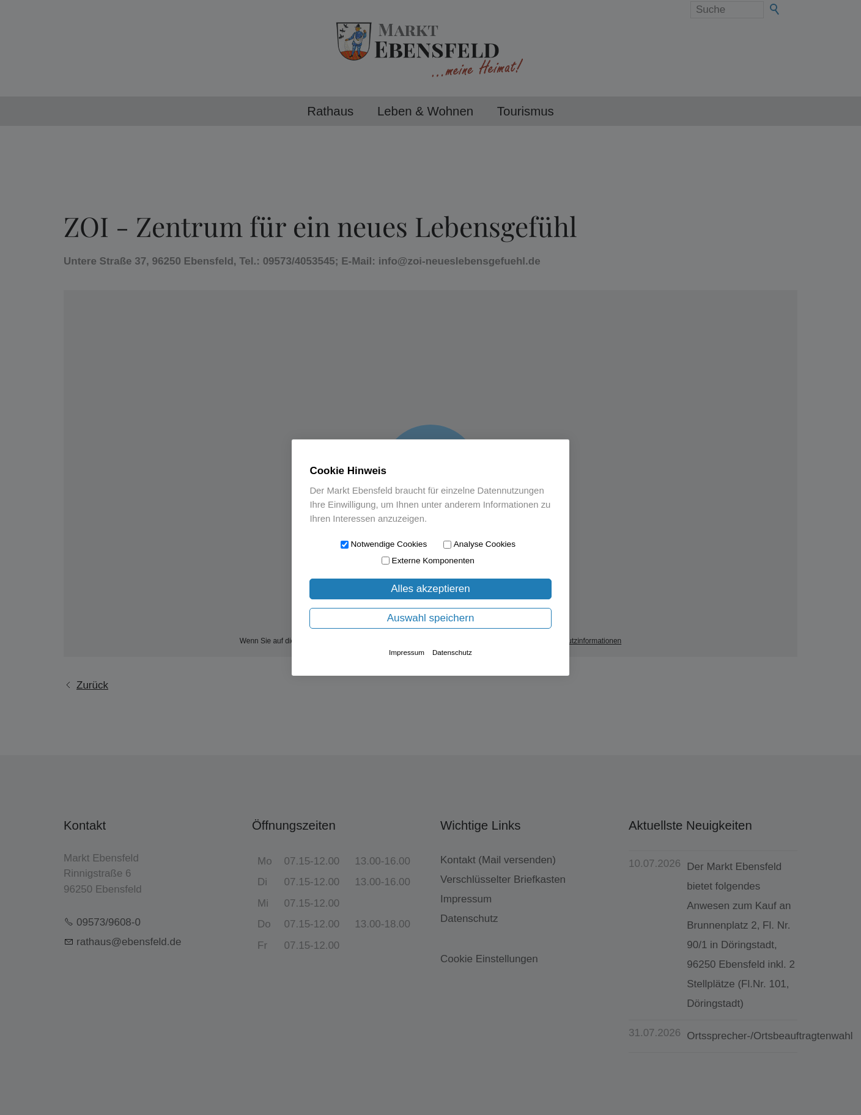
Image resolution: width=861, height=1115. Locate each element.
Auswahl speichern (431, 618)
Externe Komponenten (433, 560)
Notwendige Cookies (389, 544)
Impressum (406, 652)
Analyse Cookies (484, 544)
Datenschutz (452, 652)
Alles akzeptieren (430, 588)
